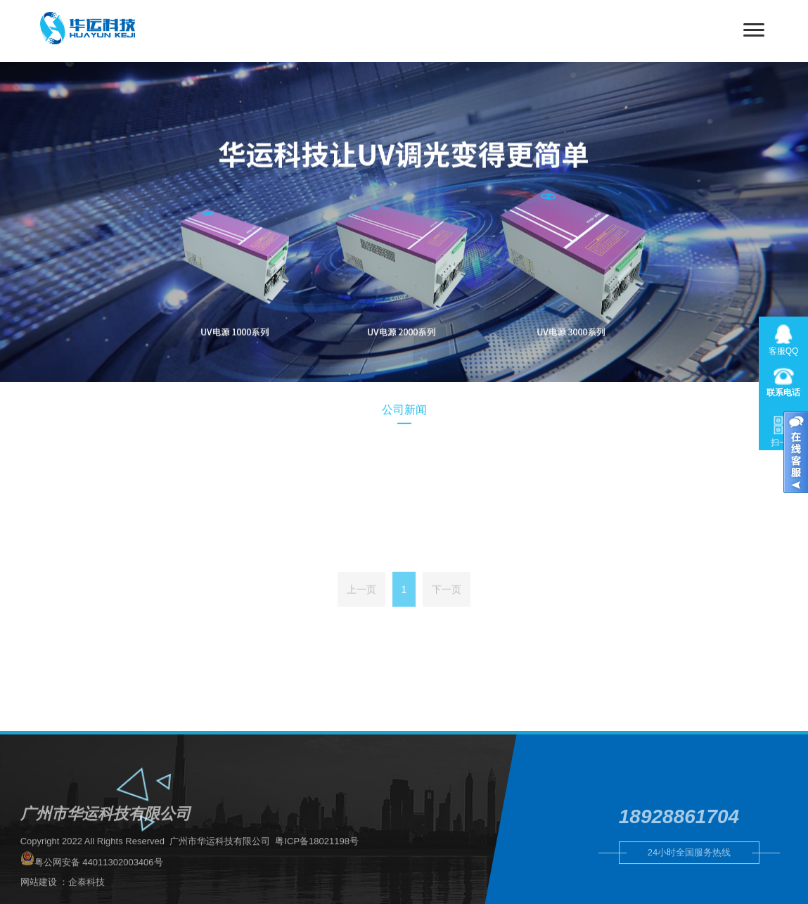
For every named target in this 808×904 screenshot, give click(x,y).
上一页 (361, 598)
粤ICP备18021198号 (317, 857)
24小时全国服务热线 (689, 865)
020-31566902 (783, 380)
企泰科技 (86, 898)
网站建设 (38, 898)
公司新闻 (404, 413)
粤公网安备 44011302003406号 (91, 875)
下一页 (446, 598)
